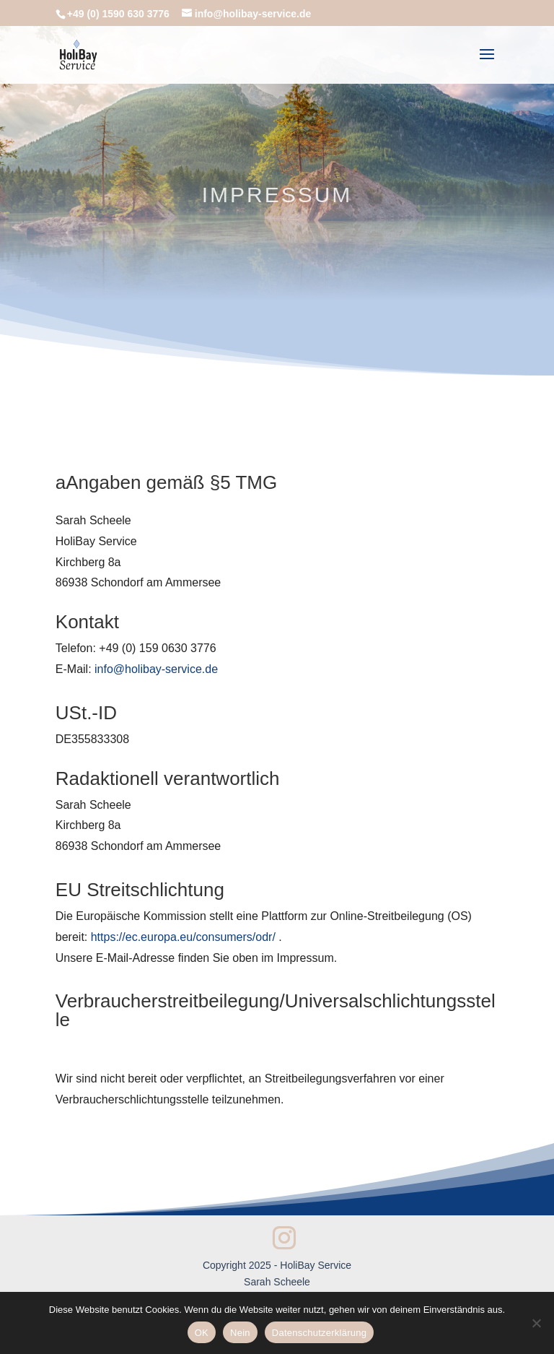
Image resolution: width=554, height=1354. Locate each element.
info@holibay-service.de (156, 669)
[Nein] (536, 1323)
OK (201, 1332)
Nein (240, 1332)
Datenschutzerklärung (319, 1332)
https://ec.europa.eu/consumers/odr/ (183, 937)
